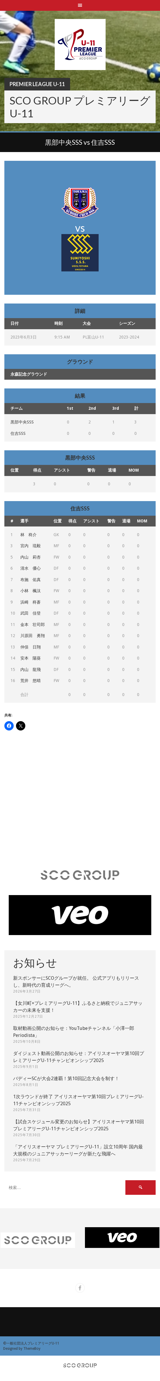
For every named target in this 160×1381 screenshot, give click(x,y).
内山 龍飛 (30, 669)
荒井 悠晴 (30, 680)
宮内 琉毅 (30, 545)
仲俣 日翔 (30, 647)
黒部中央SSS (22, 422)
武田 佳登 (30, 613)
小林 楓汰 (30, 590)
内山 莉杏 (30, 557)
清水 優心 (30, 568)
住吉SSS (18, 433)
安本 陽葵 (30, 658)
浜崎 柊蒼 (30, 602)
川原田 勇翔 (32, 635)
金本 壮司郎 (32, 624)
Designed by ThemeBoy (21, 1349)
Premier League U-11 (37, 84)
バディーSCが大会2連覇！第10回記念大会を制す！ (66, 1078)
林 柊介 (28, 534)
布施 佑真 (30, 579)
